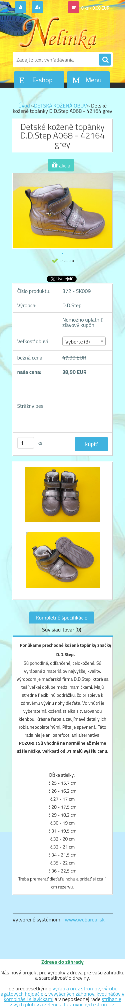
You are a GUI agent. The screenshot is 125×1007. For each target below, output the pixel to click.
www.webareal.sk (85, 919)
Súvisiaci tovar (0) (61, 629)
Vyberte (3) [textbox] (77, 342)
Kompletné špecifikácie (61, 618)
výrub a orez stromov (76, 988)
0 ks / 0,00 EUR (95, 8)
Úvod (24, 106)
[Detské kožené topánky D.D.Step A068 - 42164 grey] (62, 498)
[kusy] (25, 443)
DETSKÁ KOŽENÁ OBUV (60, 106)
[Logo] (58, 32)
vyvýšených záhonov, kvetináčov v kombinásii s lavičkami (64, 996)
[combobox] (84, 341)
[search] (105, 60)
